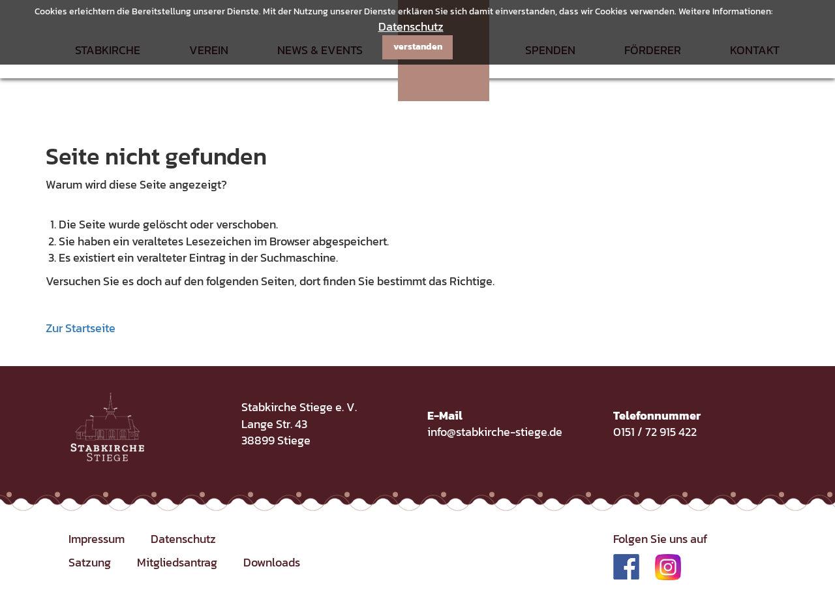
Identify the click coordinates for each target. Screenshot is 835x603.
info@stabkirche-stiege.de (494, 432)
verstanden (417, 47)
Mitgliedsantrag (177, 562)
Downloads (271, 562)
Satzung (89, 562)
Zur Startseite (80, 328)
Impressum (96, 539)
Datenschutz (411, 26)
